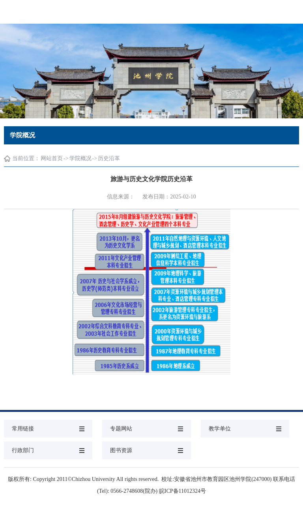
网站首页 (52, 158)
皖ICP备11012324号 (182, 491)
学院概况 (80, 158)
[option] (151, 71)
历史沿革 (109, 158)
